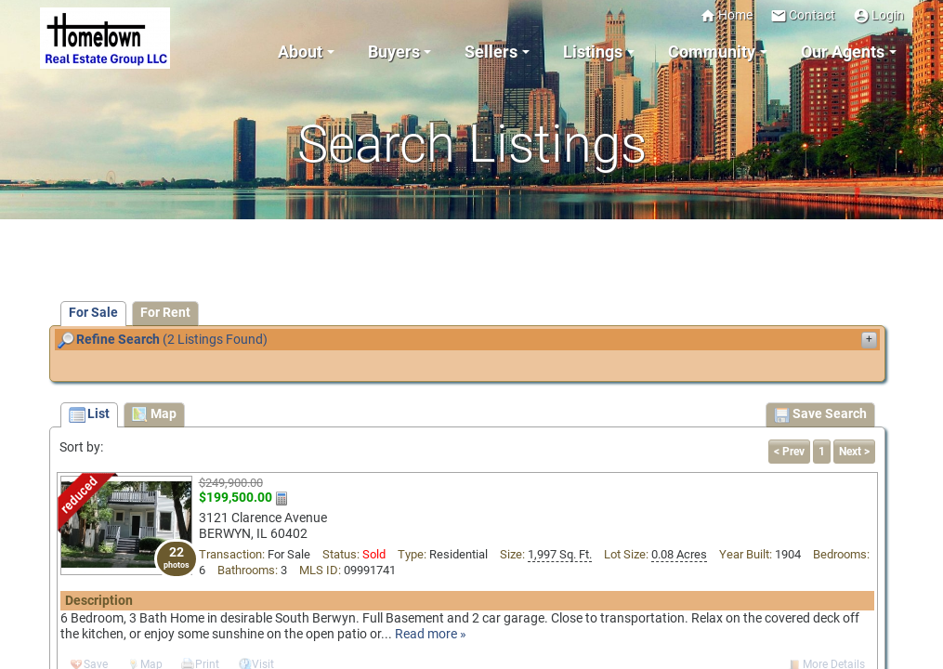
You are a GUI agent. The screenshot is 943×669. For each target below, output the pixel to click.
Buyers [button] (394, 52)
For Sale (93, 313)
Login (878, 15)
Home (726, 15)
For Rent (165, 313)
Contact (802, 15)
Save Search (820, 415)
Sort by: (81, 447)
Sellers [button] (491, 52)
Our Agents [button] (842, 52)
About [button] (300, 52)
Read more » (430, 634)
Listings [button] (592, 52)
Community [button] (711, 52)
